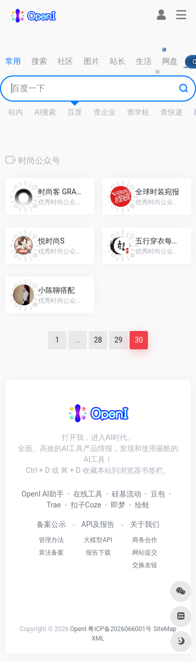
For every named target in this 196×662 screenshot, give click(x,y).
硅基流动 (126, 494)
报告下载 (98, 552)
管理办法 (51, 540)
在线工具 (87, 494)
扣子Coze (86, 505)
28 (98, 340)
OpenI (78, 629)
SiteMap (164, 629)
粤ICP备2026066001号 (120, 629)
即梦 (118, 505)
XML (97, 638)
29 (118, 340)
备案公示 (51, 524)
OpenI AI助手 (42, 494)
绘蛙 (142, 505)
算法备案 (51, 552)
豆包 (158, 494)
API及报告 (98, 524)
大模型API (98, 540)
